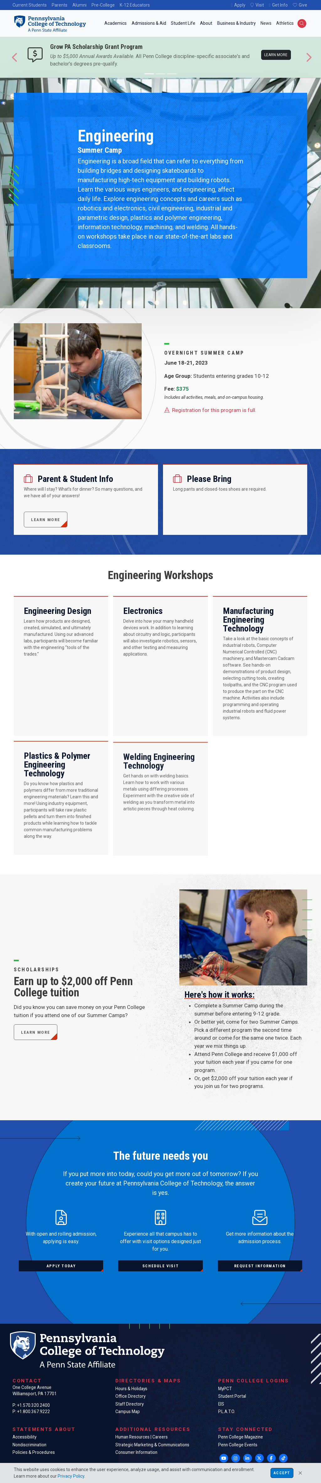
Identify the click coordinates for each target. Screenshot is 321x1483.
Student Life (183, 23)
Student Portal (232, 1396)
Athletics (285, 23)
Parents (59, 5)
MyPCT (225, 1388)
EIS (221, 1403)
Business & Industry (236, 23)
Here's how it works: (219, 1017)
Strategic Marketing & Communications (152, 1444)
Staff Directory (129, 1403)
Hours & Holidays (131, 1388)
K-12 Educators (135, 5)
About (206, 23)
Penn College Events (237, 1444)
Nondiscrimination (29, 1444)
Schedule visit (160, 1266)
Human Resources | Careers (141, 1436)
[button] (15, 57)
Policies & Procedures (34, 1452)
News (265, 23)
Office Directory (130, 1396)
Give (303, 5)
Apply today (61, 1266)
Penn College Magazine (240, 1436)
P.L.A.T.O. (226, 1411)
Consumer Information (136, 1452)
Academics (115, 23)
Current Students (30, 5)
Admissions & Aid (149, 23)
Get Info (280, 5)
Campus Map (127, 1411)
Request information (260, 1266)
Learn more (275, 55)
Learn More (35, 1032)
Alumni (79, 5)
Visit (259, 5)
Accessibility (24, 1436)
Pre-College (103, 5)
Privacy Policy (71, 1476)
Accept (282, 1473)
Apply (239, 5)
